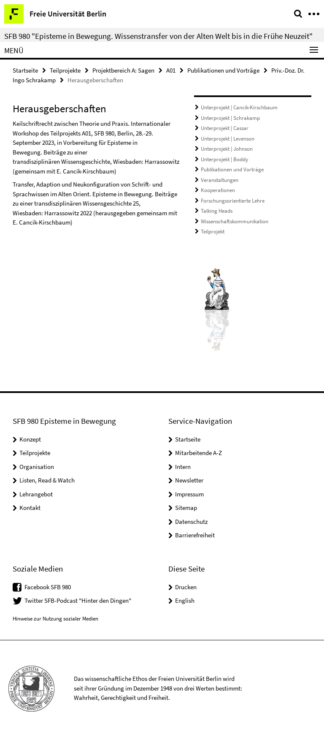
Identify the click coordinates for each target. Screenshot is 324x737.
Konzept (30, 439)
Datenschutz (191, 522)
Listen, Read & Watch (47, 480)
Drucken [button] (186, 587)
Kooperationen (218, 190)
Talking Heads (216, 210)
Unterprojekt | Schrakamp (230, 118)
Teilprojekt (212, 231)
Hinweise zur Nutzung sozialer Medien (55, 618)
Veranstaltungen (219, 180)
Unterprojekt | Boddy (224, 159)
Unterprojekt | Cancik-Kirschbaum (239, 107)
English (184, 600)
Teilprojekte (65, 70)
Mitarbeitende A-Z (198, 453)
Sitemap (186, 508)
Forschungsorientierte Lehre (233, 200)
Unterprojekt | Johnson (227, 148)
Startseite (25, 70)
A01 (171, 70)
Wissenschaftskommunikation (234, 221)
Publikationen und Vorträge (223, 70)
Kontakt (29, 508)
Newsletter (189, 480)
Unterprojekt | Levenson (227, 138)
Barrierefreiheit (195, 535)
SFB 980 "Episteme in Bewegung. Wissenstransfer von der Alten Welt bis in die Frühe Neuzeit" (158, 36)
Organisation (36, 467)
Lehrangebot (36, 494)
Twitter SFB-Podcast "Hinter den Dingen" (77, 600)
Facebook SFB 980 (47, 587)
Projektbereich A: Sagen (123, 70)
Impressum (189, 494)
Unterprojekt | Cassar (224, 128)
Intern (183, 467)
